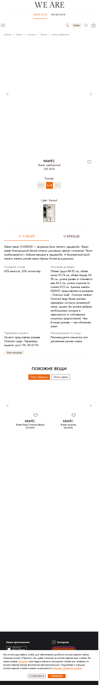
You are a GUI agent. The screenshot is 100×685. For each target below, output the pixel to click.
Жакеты (43, 34)
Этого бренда (39, 377)
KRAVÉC (49, 161)
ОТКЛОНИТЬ (37, 676)
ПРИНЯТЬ (56, 676)
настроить (23, 661)
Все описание (14, 352)
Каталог (19, 34)
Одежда (32, 34)
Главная (7, 34)
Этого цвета (60, 377)
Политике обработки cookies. (67, 668)
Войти (77, 25)
